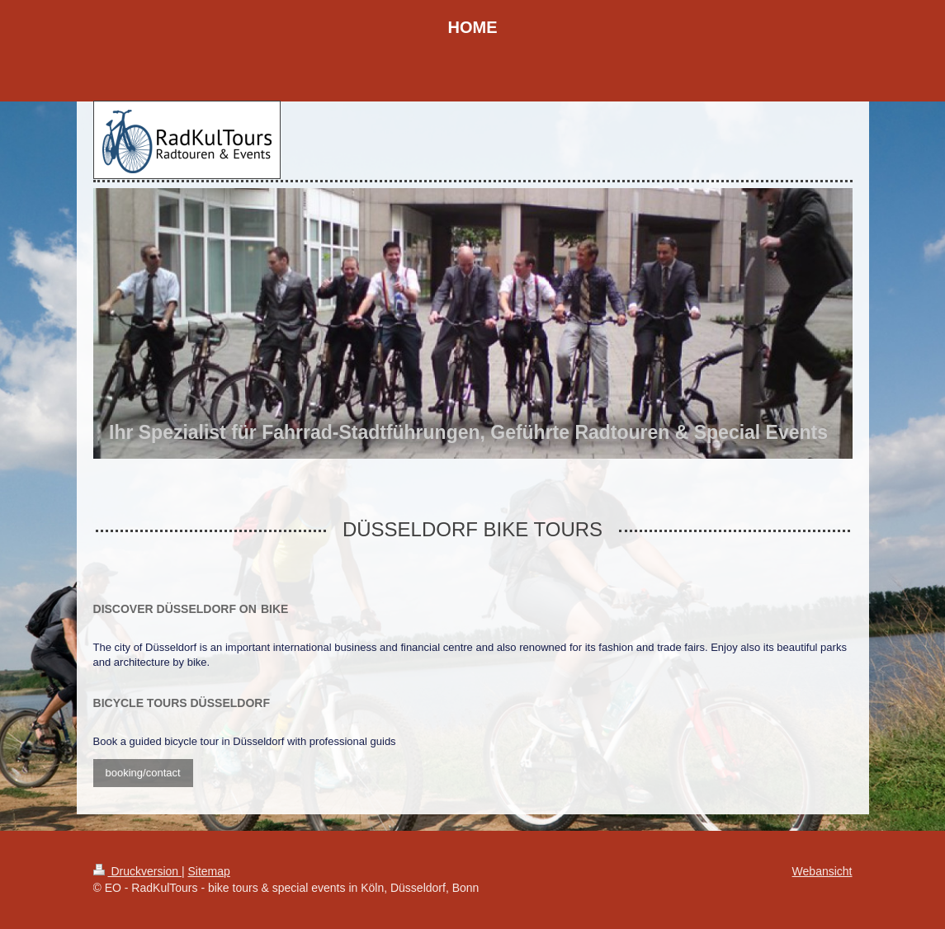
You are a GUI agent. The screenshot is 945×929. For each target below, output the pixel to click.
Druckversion (137, 871)
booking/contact (143, 772)
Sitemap (209, 871)
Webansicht (822, 871)
